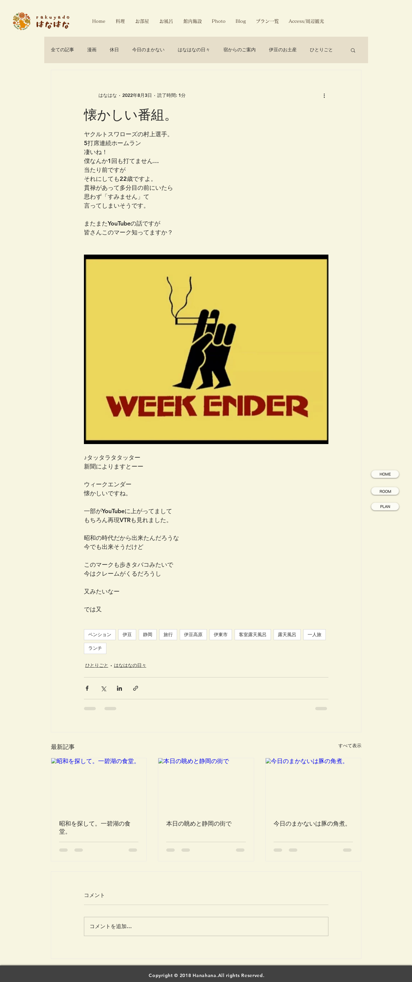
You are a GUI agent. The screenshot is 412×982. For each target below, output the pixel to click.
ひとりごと (321, 50)
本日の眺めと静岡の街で (199, 823)
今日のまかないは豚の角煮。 (312, 823)
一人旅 (314, 634)
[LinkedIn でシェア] (119, 688)
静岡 (147, 634)
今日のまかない (148, 50)
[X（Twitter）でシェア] (103, 688)
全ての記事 (62, 50)
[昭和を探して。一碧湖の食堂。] (99, 785)
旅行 (168, 634)
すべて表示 (349, 746)
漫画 (91, 50)
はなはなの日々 (194, 50)
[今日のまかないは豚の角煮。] (313, 785)
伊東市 (221, 634)
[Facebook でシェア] (87, 688)
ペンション (99, 634)
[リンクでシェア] (135, 688)
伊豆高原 (193, 634)
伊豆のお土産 (283, 50)
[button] (353, 50)
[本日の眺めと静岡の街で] (206, 785)
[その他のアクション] (324, 95)
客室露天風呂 (253, 634)
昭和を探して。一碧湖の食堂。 (95, 827)
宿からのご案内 (239, 50)
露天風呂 (287, 634)
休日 (114, 50)
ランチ (95, 648)
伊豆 (127, 634)
